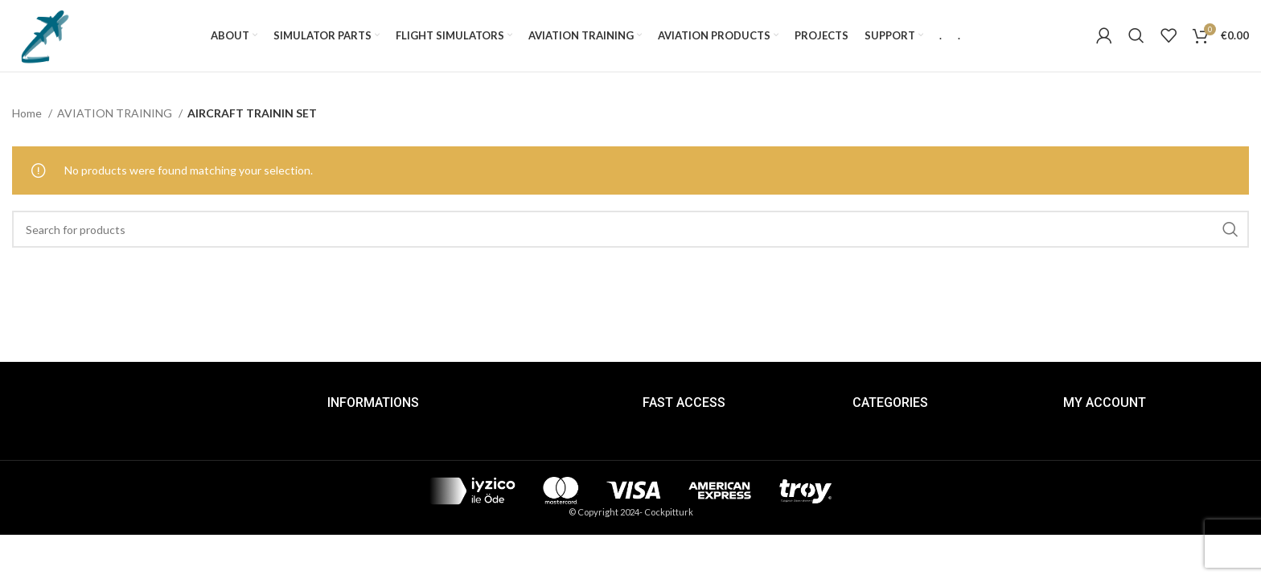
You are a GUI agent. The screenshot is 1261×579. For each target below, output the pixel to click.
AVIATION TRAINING (116, 114)
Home (28, 114)
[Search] (1136, 36)
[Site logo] (44, 35)
